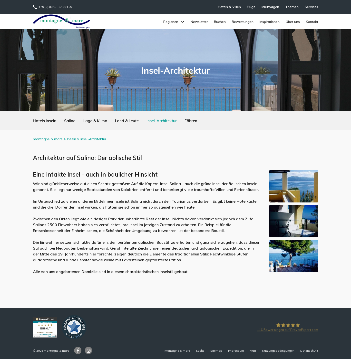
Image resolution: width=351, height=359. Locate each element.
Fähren (191, 120)
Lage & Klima (95, 120)
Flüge (251, 7)
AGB (253, 350)
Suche (200, 350)
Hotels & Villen (229, 7)
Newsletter (199, 22)
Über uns (293, 22)
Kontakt (312, 22)
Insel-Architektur (161, 120)
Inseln (71, 139)
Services (311, 7)
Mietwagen (270, 7)
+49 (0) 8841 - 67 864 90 (55, 7)
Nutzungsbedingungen (278, 350)
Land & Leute (127, 120)
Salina (70, 120)
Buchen (220, 22)
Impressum (236, 350)
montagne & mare (48, 139)
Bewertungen (243, 22)
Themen (292, 7)
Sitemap (216, 350)
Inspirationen (270, 22)
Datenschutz (309, 350)
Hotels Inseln (44, 120)
